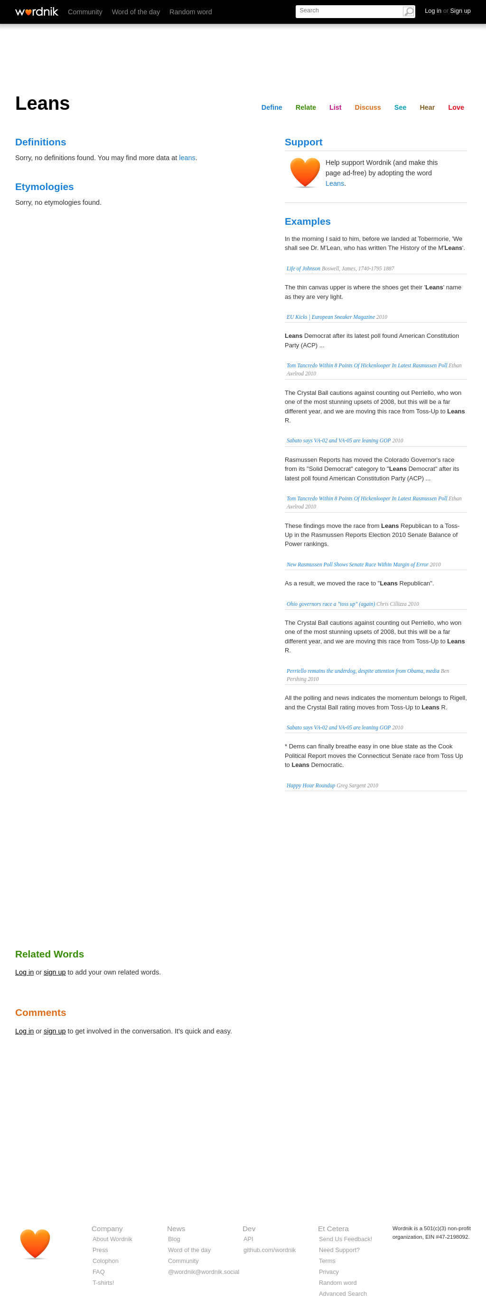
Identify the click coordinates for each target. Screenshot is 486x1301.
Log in (24, 972)
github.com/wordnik (269, 1249)
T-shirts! (103, 1282)
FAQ (99, 1271)
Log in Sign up (448, 10)
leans (187, 158)
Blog (174, 1239)
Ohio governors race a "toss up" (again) (331, 604)
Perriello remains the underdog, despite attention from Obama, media (363, 671)
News (176, 1228)
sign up (54, 972)
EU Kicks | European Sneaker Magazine (331, 317)
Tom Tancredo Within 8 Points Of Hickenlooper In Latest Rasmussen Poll (367, 365)
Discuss (368, 107)
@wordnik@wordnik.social (203, 1271)
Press (100, 1249)
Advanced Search (343, 1293)
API (248, 1239)
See (400, 107)
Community (85, 12)
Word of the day (136, 12)
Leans (335, 183)
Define (272, 107)
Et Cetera (333, 1228)
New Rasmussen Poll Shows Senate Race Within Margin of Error (358, 564)
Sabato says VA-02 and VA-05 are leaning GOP (339, 440)
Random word (190, 12)
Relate (306, 107)
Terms (327, 1260)
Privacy (329, 1271)
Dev (249, 1228)
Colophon (106, 1260)
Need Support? (339, 1249)
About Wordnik (112, 1239)
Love (456, 107)
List (335, 107)
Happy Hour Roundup (311, 785)
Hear (427, 107)
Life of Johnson (303, 268)
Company (107, 1228)
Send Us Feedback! (345, 1239)
